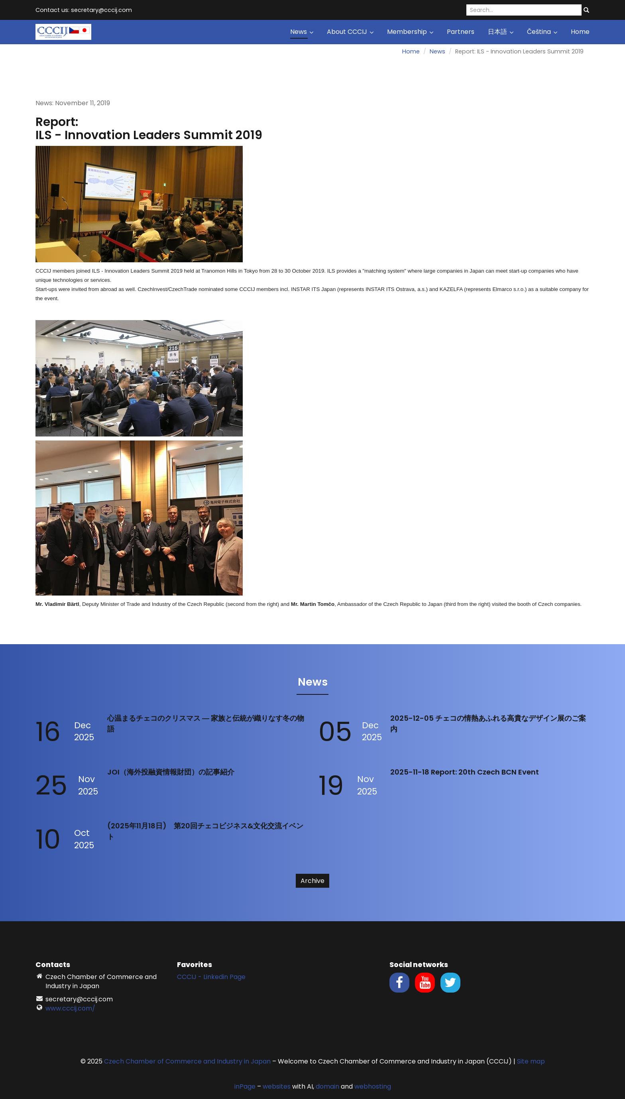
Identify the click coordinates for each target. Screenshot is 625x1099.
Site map (531, 1061)
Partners (460, 31)
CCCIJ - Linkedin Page (211, 976)
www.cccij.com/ (70, 1008)
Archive (312, 880)
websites (277, 1086)
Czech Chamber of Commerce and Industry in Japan (187, 1061)
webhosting (372, 1086)
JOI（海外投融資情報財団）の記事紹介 (170, 772)
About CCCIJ (350, 31)
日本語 (500, 31)
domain (327, 1086)
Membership (410, 31)
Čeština (542, 31)
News (301, 31)
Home (580, 31)
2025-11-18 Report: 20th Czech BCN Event (464, 772)
